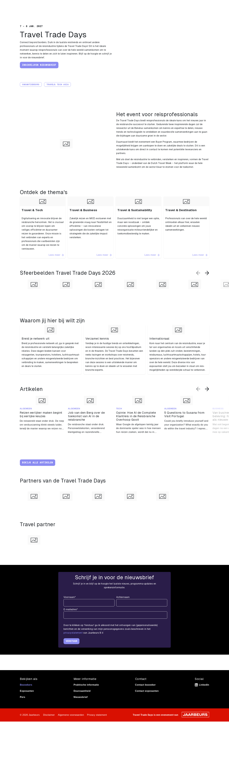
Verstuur (71, 649)
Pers (46, 4)
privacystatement (73, 640)
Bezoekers (26, 692)
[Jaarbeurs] (195, 722)
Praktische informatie (197, 13)
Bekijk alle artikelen (37, 462)
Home (157, 13)
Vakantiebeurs (30, 84)
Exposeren (36, 4)
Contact (193, 4)
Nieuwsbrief (81, 705)
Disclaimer (49, 723)
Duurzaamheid (82, 699)
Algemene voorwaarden (71, 723)
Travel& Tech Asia (57, 84)
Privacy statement (97, 723)
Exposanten (27, 699)
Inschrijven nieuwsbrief (39, 65)
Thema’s (172, 13)
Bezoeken (25, 4)
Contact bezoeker (145, 692)
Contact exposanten (147, 699)
